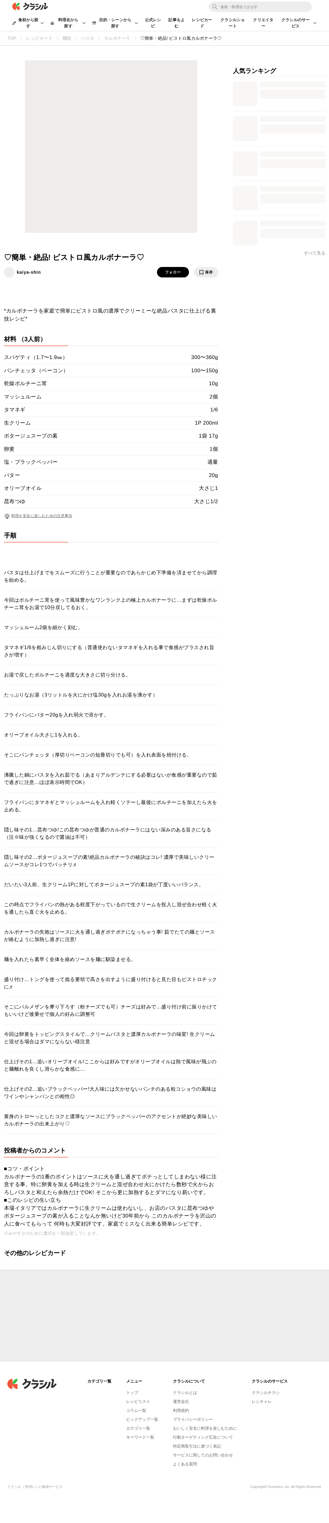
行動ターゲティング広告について (203, 1437)
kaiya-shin (29, 272)
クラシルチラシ (266, 1392)
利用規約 (181, 1410)
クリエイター (263, 23)
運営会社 (181, 1401)
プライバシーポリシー (193, 1419)
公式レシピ (153, 23)
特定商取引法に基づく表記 (197, 1446)
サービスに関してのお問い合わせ (203, 1455)
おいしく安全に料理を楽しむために (205, 1428)
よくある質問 (185, 1464)
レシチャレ (262, 1401)
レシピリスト (138, 1401)
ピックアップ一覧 (142, 1419)
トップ (132, 1392)
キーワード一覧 (140, 1437)
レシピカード (202, 23)
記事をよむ (176, 23)
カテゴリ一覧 (138, 1428)
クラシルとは (185, 1392)
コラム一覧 (136, 1410)
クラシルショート (232, 23)
